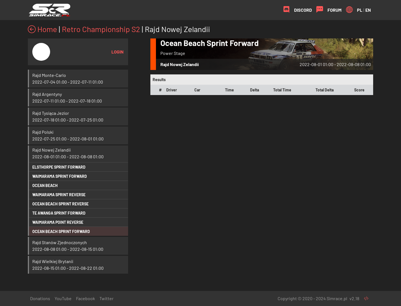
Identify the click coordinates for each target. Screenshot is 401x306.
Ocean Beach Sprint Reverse (60, 203)
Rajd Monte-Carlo (49, 75)
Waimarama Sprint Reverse (58, 194)
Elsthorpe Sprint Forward (58, 167)
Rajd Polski (42, 132)
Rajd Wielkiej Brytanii (52, 261)
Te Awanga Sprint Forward (58, 213)
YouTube (63, 298)
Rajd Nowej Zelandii (51, 149)
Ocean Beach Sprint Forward (61, 231)
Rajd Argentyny (47, 94)
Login (117, 51)
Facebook (85, 298)
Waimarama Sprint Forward (59, 176)
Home (42, 29)
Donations (40, 298)
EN (368, 10)
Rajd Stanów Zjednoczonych (59, 242)
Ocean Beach (45, 185)
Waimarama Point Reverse (57, 222)
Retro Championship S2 (101, 29)
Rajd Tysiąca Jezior (50, 113)
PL (359, 10)
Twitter (106, 298)
